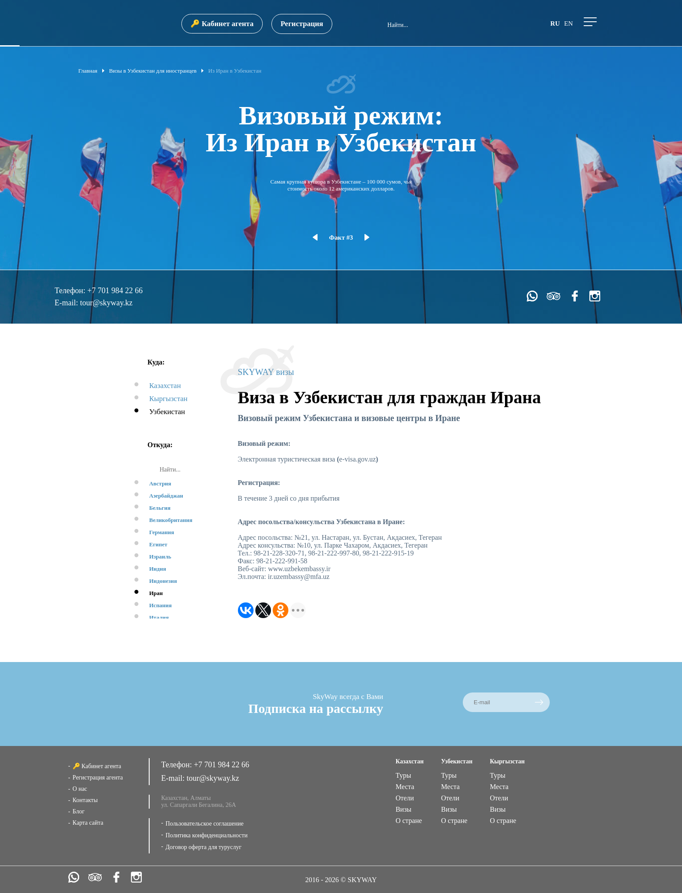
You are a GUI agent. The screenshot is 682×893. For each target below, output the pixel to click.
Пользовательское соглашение (204, 823)
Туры (403, 775)
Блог (79, 811)
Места (404, 786)
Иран (156, 593)
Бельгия (159, 508)
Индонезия (163, 581)
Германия (161, 532)
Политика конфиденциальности (206, 835)
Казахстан (165, 385)
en (568, 23)
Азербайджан (166, 495)
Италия (159, 617)
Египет (158, 544)
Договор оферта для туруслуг (203, 847)
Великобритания (170, 520)
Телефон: (70, 290)
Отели (404, 798)
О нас (80, 789)
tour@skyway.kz (106, 302)
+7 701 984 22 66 (115, 290)
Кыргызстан (168, 399)
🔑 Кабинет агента (222, 24)
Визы (403, 809)
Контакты (85, 800)
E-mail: (67, 302)
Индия (157, 568)
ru (555, 23)
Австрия (160, 483)
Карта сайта (88, 822)
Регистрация (302, 24)
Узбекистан (167, 412)
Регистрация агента (98, 777)
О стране (408, 820)
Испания (160, 605)
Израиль (160, 556)
